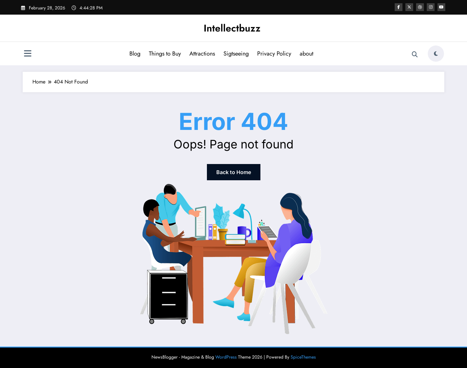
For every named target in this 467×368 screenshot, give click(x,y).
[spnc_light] (436, 53)
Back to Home (233, 172)
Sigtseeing (236, 53)
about (306, 53)
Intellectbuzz (232, 28)
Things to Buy (165, 53)
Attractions (202, 53)
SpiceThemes (303, 357)
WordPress (226, 357)
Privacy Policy (274, 53)
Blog (134, 53)
